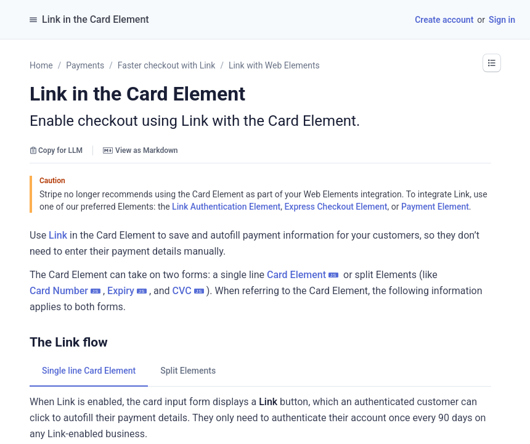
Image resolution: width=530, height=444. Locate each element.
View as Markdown (140, 150)
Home (41, 65)
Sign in (502, 20)
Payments (85, 65)
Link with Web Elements (274, 65)
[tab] (89, 371)
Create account (444, 20)
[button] (491, 63)
